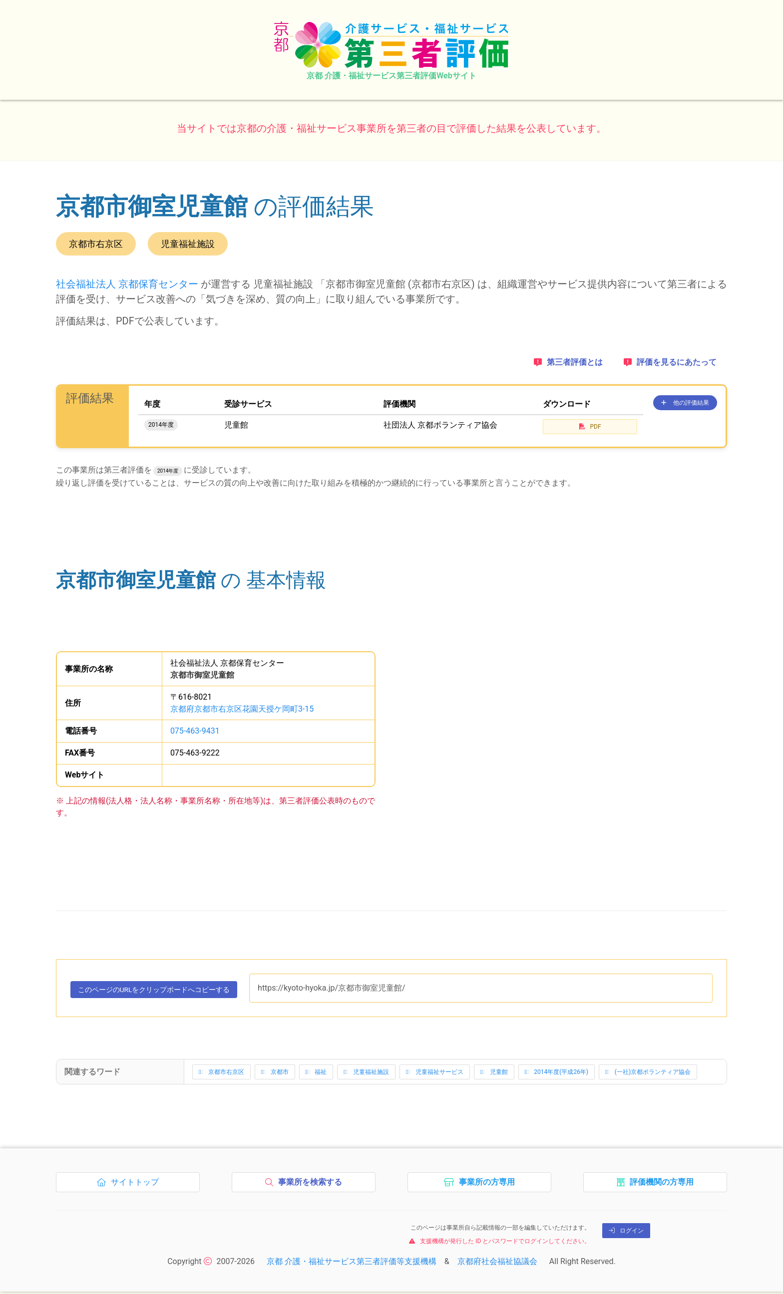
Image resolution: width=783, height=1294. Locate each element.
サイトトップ (130, 1187)
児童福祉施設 (366, 1074)
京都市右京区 (221, 1074)
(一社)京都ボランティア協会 (648, 1074)
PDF (590, 426)
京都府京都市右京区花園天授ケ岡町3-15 (242, 709)
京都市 (275, 1074)
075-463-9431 (195, 731)
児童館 (494, 1074)
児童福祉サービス (434, 1074)
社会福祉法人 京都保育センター (127, 284)
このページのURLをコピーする (166, 993)
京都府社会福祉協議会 (497, 1264)
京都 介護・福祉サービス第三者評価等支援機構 (351, 1264)
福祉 (316, 1074)
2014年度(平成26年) (557, 1074)
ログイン (626, 1233)
